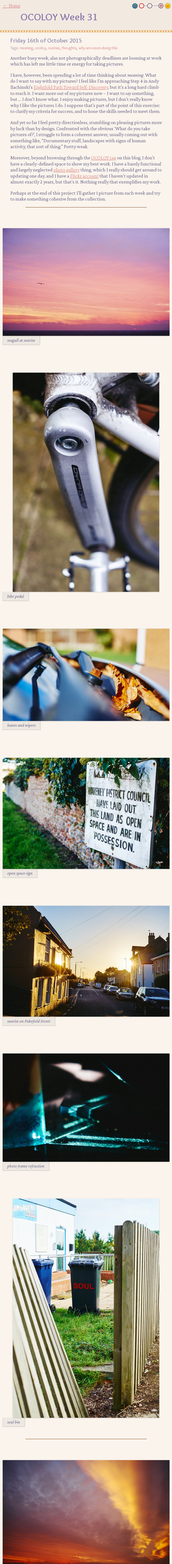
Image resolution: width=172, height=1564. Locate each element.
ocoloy (40, 47)
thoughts (69, 47)
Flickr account (84, 176)
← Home (11, 5)
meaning (26, 47)
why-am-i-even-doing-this (98, 47)
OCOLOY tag (103, 157)
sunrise (54, 47)
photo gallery (66, 170)
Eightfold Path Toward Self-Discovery (71, 87)
